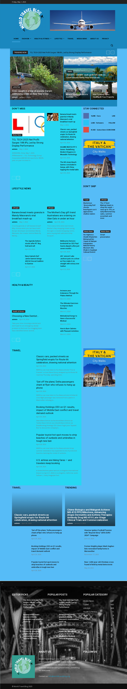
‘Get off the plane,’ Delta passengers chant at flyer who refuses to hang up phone (55, 384)
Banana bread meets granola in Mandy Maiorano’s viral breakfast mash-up (28, 215)
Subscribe (111, 130)
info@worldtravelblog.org (59, 676)
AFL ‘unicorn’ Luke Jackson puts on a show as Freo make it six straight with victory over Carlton (69, 261)
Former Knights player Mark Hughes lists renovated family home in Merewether (99, 548)
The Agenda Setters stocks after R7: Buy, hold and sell (33, 243)
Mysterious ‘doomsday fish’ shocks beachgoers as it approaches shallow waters (89, 208)
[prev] (108, 52)
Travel (69, 71)
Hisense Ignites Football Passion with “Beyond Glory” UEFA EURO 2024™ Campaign (98, 532)
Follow (112, 123)
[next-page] (18, 178)
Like (113, 116)
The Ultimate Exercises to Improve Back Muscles (69, 305)
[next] (112, 52)
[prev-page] (13, 178)
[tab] (63, 583)
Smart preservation (105, 236)
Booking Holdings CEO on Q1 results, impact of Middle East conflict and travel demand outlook (57, 410)
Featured (70, 91)
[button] (112, 45)
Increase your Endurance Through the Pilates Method (69, 293)
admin (14, 149)
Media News (17, 135)
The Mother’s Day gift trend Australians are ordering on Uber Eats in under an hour (61, 215)
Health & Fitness (18, 311)
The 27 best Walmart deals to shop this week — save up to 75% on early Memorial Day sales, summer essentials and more (107, 210)
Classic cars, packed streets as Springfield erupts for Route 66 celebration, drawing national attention (68, 134)
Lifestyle (16, 87)
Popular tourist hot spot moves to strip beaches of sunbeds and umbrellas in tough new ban (56, 437)
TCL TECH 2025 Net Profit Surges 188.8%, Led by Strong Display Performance (60, 52)
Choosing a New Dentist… (25, 316)
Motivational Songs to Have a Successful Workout (68, 318)
